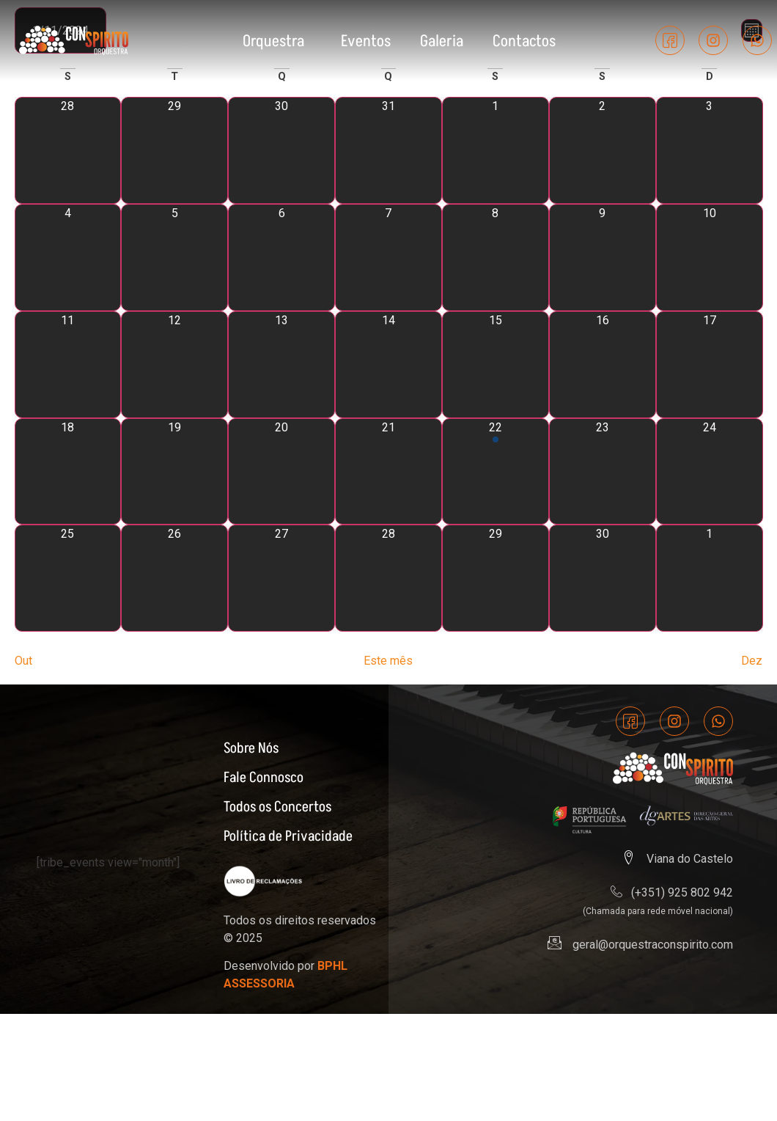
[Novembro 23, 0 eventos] (602, 473)
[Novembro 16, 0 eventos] (602, 366)
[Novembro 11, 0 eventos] (68, 366)
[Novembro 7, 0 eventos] (388, 259)
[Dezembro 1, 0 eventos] (709, 580)
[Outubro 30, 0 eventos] (281, 152)
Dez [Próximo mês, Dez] (751, 663)
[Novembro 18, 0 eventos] (68, 473)
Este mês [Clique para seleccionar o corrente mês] (388, 663)
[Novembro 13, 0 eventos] (281, 366)
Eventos (366, 40)
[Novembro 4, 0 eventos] (68, 259)
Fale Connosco (263, 778)
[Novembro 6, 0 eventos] (281, 259)
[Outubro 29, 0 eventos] (174, 152)
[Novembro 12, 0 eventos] (174, 366)
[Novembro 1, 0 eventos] (495, 152)
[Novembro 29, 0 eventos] (495, 580)
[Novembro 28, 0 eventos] (388, 580)
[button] (277, 40)
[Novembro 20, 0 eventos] (281, 473)
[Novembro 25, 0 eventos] (68, 580)
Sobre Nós (251, 749)
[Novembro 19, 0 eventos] (174, 473)
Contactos (524, 40)
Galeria (441, 40)
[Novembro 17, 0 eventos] (709, 366)
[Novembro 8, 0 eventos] (495, 259)
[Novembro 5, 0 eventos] (174, 259)
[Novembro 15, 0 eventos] (495, 366)
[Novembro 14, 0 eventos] (388, 366)
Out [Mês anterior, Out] (23, 663)
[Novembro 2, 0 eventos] (602, 152)
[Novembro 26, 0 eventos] (174, 580)
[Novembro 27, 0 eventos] (281, 580)
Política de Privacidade (288, 837)
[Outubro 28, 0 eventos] (68, 152)
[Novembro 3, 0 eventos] (709, 152)
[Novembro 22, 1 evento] (495, 473)
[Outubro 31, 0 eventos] (388, 152)
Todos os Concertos (277, 808)
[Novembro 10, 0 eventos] (709, 259)
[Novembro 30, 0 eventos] (602, 580)
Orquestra (273, 40)
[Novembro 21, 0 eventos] (388, 473)
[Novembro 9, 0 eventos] (602, 259)
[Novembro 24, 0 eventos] (709, 473)
